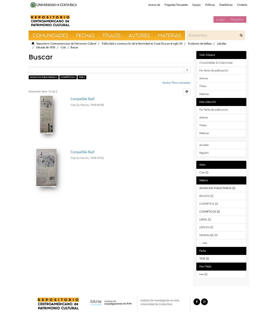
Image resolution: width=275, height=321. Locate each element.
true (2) (203, 274)
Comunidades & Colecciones (216, 63)
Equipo (196, 5)
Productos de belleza (200, 43)
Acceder (204, 145)
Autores (203, 78)
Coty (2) (203, 172)
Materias (204, 94)
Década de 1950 (45, 47)
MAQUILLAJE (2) (208, 235)
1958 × (82, 77)
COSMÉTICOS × (68, 77)
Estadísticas (226, 5)
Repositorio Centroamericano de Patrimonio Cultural (66, 43)
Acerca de (154, 5)
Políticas (210, 5)
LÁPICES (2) (206, 227)
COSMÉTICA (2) (208, 204)
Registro (237, 19)
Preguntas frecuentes (176, 5)
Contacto (242, 5)
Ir (187, 70)
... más (203, 243)
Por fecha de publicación (213, 70)
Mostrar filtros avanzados (176, 83)
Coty (63, 47)
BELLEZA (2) (206, 196)
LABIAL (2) (205, 219)
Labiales (221, 43)
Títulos (203, 86)
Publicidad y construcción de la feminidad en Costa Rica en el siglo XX (142, 43)
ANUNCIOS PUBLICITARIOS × (43, 77)
